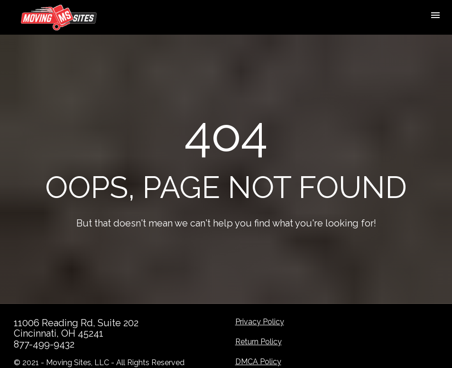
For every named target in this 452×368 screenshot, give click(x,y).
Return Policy (258, 338)
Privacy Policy (259, 318)
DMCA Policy (258, 358)
